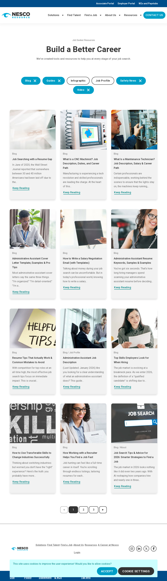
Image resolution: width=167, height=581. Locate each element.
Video (83, 89)
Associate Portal (105, 3)
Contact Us (154, 15)
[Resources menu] (140, 15)
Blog (30, 80)
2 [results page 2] (83, 509)
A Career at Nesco (108, 545)
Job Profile (103, 80)
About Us (110, 15)
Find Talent (74, 15)
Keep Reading (21, 188)
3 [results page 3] (93, 509)
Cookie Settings (136, 571)
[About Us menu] (119, 15)
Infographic (78, 80)
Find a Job (91, 15)
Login (77, 552)
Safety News (131, 80)
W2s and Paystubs (148, 3)
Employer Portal (126, 3)
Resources (130, 15)
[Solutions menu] (62, 15)
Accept (107, 571)
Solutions (53, 15)
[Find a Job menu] (100, 15)
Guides (54, 80)
